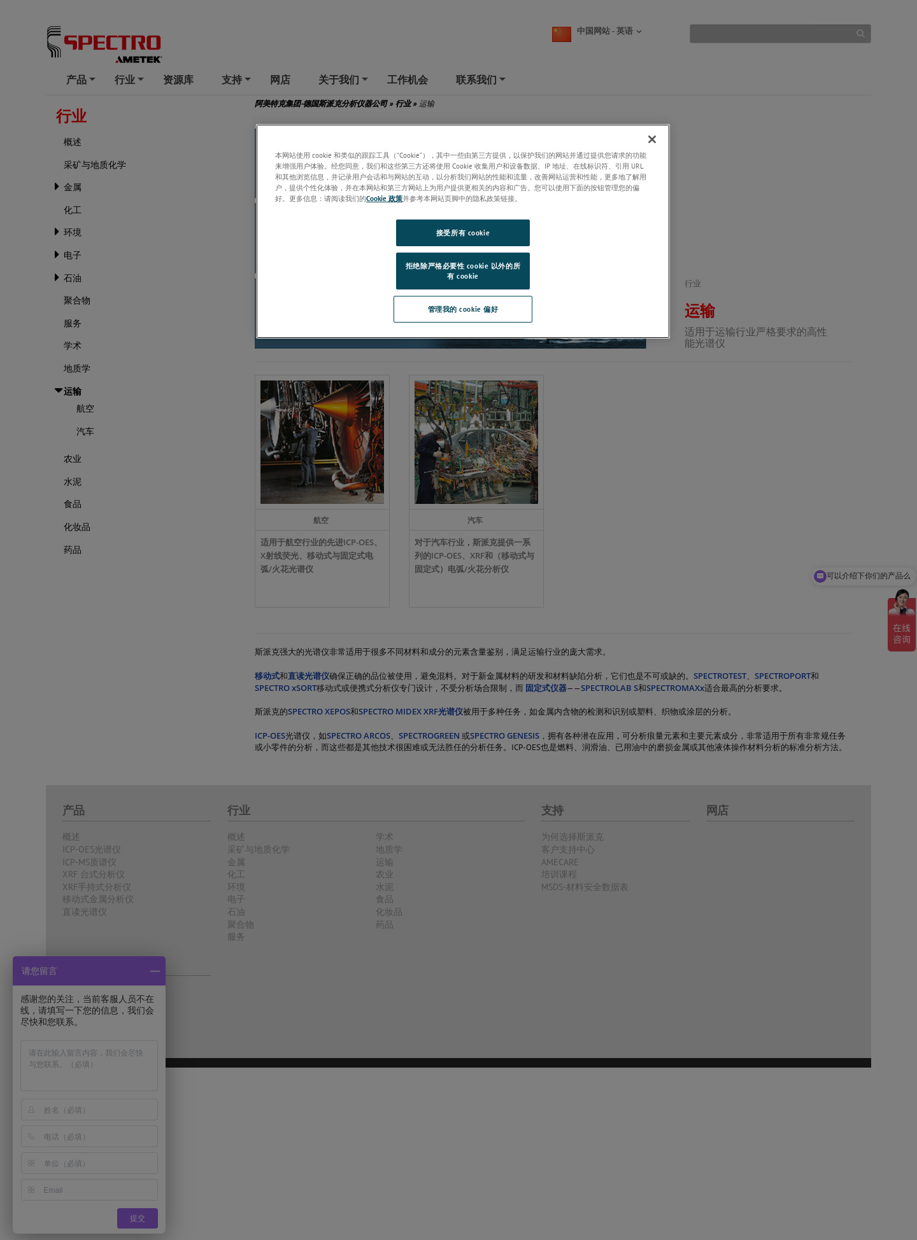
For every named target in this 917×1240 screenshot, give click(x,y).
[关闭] (652, 139)
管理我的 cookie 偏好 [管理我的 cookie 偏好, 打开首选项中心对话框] (463, 309)
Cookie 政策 (384, 198)
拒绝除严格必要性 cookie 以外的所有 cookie (463, 271)
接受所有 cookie (463, 232)
